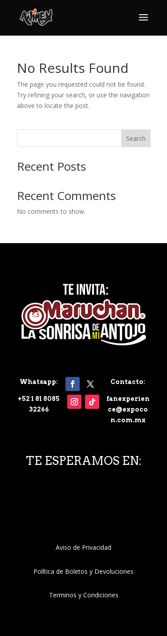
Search (136, 138)
